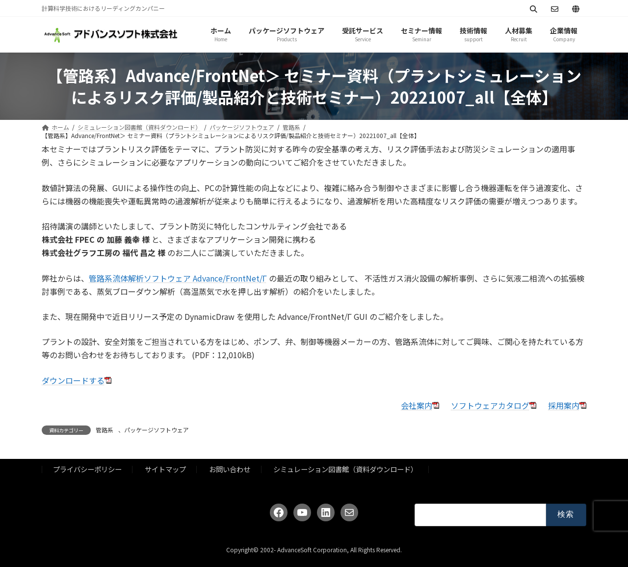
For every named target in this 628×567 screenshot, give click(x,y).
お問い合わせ (229, 469)
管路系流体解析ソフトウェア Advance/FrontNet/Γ (178, 278)
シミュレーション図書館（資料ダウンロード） (345, 469)
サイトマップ (165, 469)
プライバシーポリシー (87, 469)
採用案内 (563, 405)
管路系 (104, 429)
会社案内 (416, 405)
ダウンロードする (73, 380)
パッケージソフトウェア (156, 429)
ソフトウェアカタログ (490, 405)
